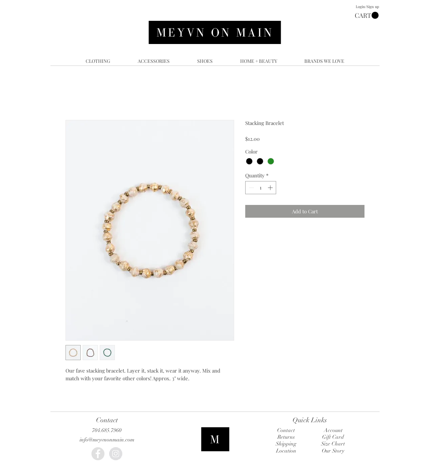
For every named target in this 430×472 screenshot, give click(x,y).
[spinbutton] (260, 187)
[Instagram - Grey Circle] (115, 453)
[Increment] (270, 187)
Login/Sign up (367, 6)
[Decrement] (250, 187)
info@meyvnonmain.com (107, 439)
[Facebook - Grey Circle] (97, 453)
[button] (367, 15)
